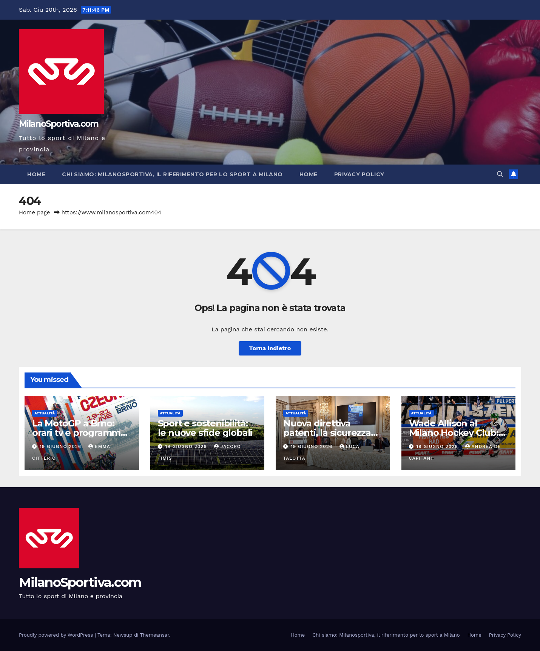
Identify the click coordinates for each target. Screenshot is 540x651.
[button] (500, 174)
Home (36, 174)
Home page (34, 212)
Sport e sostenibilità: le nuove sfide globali (205, 428)
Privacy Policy (359, 174)
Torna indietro (270, 348)
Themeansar (154, 635)
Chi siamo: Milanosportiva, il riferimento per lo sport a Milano (172, 174)
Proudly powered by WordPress (57, 635)
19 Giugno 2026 (61, 446)
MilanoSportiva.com (58, 124)
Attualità (44, 413)
